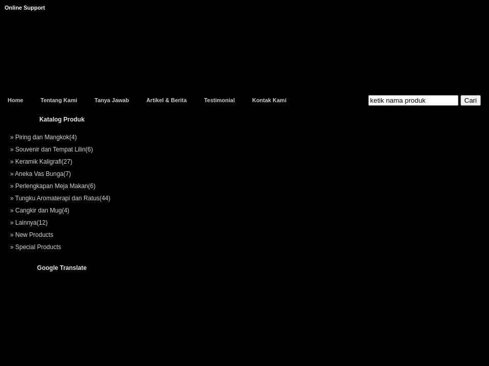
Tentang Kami (59, 100)
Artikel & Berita (166, 100)
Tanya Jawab (111, 100)
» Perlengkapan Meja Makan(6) (52, 186)
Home (15, 100)
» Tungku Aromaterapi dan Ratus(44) (60, 198)
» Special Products (35, 247)
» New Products (31, 234)
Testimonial (219, 100)
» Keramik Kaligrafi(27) (41, 161)
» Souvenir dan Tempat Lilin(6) (51, 149)
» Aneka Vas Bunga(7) (40, 173)
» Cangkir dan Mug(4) (39, 210)
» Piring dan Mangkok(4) (43, 137)
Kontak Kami (269, 100)
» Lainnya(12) (28, 222)
